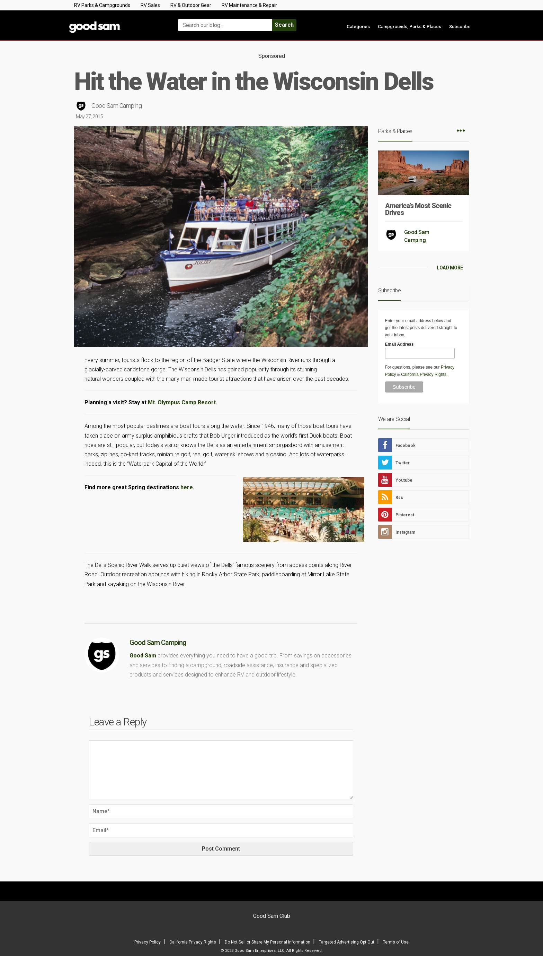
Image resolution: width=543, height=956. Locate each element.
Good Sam (143, 655)
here (186, 487)
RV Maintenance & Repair (249, 5)
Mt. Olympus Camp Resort (182, 402)
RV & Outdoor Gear (190, 5)
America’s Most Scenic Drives (418, 209)
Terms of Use (396, 942)
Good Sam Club (271, 916)
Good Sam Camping (116, 105)
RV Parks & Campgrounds (102, 5)
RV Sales (150, 5)
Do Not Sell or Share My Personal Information (267, 942)
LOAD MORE (450, 267)
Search (284, 24)
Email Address (399, 344)
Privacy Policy (147, 942)
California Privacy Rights (423, 374)
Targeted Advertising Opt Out (346, 942)
